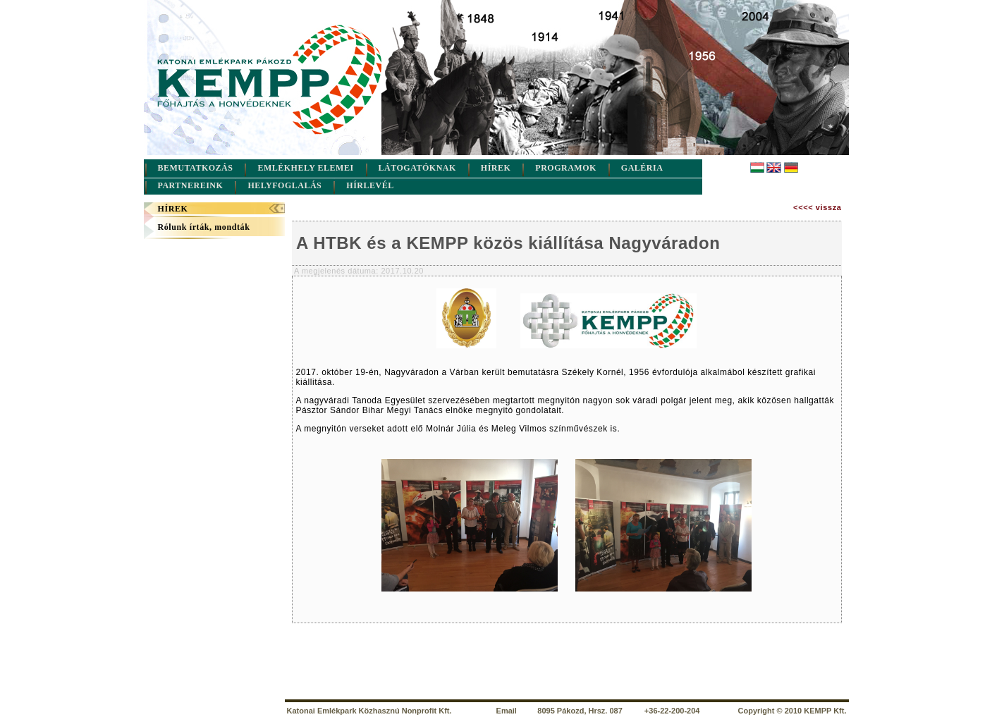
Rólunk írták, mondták (204, 227)
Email (506, 710)
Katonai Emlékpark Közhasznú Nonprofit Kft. (369, 710)
